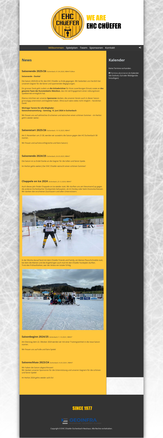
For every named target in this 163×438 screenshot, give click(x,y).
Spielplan (72, 48)
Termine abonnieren (119, 73)
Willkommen (56, 48)
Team (83, 48)
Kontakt (110, 48)
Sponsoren (96, 48)
